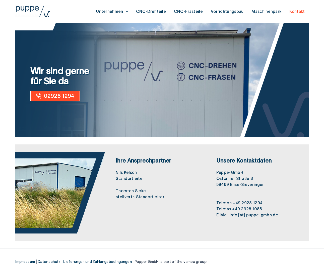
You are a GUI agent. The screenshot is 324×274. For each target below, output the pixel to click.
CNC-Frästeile (188, 11)
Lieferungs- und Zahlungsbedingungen (97, 262)
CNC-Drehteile (151, 11)
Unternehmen (112, 11)
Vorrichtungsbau (227, 11)
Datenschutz (49, 262)
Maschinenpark (266, 11)
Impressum (25, 262)
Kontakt (297, 11)
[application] (125, 11)
